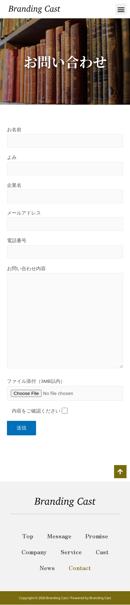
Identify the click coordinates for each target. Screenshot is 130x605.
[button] (121, 9)
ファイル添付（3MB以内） (36, 381)
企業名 (65, 192)
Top (27, 536)
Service (71, 552)
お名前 (65, 137)
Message (59, 536)
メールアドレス (65, 220)
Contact (80, 568)
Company (34, 552)
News (47, 568)
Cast (102, 552)
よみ (65, 164)
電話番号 (65, 248)
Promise (96, 536)
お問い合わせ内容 (65, 318)
